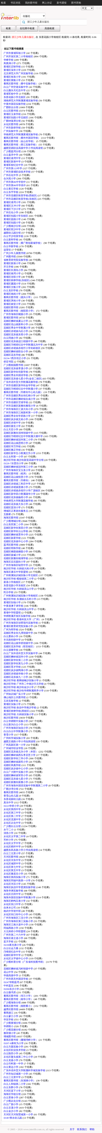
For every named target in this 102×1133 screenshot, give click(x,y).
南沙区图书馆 (11, 717)
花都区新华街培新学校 (16, 371)
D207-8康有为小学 (14, 1043)
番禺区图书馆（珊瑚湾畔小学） (21, 1039)
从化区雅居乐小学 (14, 873)
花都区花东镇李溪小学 (16, 368)
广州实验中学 (11, 131)
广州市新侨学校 (12, 127)
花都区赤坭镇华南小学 (16, 673)
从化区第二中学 (12, 816)
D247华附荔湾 (12, 982)
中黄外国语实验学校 (15, 103)
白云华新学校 (11, 246)
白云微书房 (10, 992)
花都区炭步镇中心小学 (16, 768)
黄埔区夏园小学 (12, 283)
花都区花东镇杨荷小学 (16, 497)
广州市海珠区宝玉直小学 (17, 470)
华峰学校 (9, 59)
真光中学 (9, 802)
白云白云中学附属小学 (16, 731)
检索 (3, 2)
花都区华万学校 (12, 446)
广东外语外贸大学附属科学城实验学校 (25, 1070)
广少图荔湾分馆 (12, 151)
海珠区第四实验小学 (15, 877)
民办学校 (9, 592)
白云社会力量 (11, 948)
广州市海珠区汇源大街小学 (19, 409)
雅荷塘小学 (10, 1033)
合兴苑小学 (10, 178)
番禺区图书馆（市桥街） (17, 480)
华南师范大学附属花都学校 (19, 500)
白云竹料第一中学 (14, 1063)
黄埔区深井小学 (12, 70)
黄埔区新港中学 (12, 161)
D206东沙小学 (12, 989)
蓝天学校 (9, 941)
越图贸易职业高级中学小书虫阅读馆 (23, 148)
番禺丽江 (9, 1012)
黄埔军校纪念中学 (14, 165)
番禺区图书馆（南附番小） (19, 1006)
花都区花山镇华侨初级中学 (19, 643)
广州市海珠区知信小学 (16, 727)
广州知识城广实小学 (15, 694)
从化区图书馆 (11, 124)
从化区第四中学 (12, 809)
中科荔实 (9, 985)
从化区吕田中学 (12, 894)
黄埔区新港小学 (12, 263)
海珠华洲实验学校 (14, 890)
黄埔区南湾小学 (12, 273)
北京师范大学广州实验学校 (19, 73)
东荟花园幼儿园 (12, 799)
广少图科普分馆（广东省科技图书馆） (25, 961)
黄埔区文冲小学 (12, 205)
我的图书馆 (31, 2)
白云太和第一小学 (14, 456)
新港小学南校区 (12, 582)
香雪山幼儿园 (11, 795)
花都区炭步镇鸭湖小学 (16, 670)
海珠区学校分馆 (12, 1094)
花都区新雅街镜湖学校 (16, 558)
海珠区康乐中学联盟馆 (16, 571)
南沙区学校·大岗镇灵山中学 (19, 609)
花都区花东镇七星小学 (16, 778)
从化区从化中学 (12, 822)
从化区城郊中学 (12, 863)
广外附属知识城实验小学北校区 (21, 575)
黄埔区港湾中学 (12, 158)
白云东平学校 (11, 192)
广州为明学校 (11, 629)
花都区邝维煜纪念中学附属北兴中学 (23, 344)
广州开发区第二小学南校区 (19, 56)
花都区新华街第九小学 (16, 663)
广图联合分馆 (11, 107)
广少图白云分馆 (12, 826)
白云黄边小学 (11, 1067)
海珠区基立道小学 (14, 938)
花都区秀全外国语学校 (16, 375)
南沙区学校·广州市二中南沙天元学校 (24, 683)
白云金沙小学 (11, 1111)
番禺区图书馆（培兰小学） (19, 995)
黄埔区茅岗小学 (12, 300)
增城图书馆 (10, 1036)
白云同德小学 (11, 337)
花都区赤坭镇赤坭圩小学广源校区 (22, 490)
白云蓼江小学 (11, 1016)
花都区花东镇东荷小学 (16, 334)
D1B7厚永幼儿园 (13, 1117)
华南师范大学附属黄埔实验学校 (21, 134)
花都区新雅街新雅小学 (16, 782)
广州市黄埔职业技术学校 (17, 171)
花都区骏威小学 (12, 555)
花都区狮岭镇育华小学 (16, 534)
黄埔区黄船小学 (12, 80)
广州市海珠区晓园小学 (16, 314)
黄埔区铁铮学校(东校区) (17, 280)
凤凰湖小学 (10, 63)
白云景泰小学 (11, 1097)
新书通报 (61, 2)
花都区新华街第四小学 (16, 527)
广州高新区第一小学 (15, 744)
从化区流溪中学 (12, 819)
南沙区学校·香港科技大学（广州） (23, 619)
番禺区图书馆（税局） (16, 473)
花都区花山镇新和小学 (16, 324)
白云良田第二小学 (14, 524)
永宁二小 (9, 829)
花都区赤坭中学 (12, 422)
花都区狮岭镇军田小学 (16, 775)
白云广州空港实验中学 (16, 87)
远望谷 (8, 249)
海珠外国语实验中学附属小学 (20, 897)
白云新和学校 (11, 239)
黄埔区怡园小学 (12, 222)
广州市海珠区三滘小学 (16, 917)
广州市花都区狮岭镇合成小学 (20, 399)
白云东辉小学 (11, 1087)
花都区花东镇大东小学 (16, 504)
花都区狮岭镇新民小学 (16, 761)
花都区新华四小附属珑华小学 (20, 493)
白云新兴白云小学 (14, 724)
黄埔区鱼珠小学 (12, 76)
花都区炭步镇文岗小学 (16, 419)
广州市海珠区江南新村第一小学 (21, 412)
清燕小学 (9, 833)
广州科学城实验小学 (15, 738)
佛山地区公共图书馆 (15, 697)
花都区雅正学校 (12, 449)
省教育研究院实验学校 (16, 259)
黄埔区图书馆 (11, 317)
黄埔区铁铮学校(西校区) (17, 710)
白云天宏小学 (11, 429)
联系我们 (82, 1129)
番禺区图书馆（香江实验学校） (21, 144)
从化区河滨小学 (12, 883)
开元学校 (9, 266)
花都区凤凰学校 (12, 765)
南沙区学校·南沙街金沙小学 (19, 687)
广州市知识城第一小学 (16, 1073)
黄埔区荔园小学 (12, 219)
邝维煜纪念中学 (12, 951)
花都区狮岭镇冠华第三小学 (19, 466)
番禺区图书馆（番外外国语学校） (22, 137)
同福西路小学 (11, 928)
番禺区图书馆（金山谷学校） (20, 141)
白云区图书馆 (11, 110)
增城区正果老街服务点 (16, 510)
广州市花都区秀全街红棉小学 (20, 395)
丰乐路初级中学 (12, 639)
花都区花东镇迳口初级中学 (19, 341)
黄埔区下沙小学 (12, 209)
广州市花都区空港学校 (16, 402)
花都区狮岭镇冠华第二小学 (19, 439)
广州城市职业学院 (14, 748)
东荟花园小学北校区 (15, 97)
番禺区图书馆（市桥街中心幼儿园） (23, 392)
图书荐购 (76, 2)
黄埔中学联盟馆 (12, 612)
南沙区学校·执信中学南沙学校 (20, 707)
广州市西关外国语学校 (16, 978)
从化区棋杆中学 (12, 846)
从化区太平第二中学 (15, 836)
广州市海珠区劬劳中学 (16, 565)
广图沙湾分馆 (11, 788)
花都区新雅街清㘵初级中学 (19, 432)
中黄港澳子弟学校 (14, 605)
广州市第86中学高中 (15, 185)
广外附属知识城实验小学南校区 (21, 595)
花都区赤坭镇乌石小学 (16, 331)
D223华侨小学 (12, 805)
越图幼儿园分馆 (12, 232)
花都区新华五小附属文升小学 (20, 453)
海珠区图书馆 (11, 517)
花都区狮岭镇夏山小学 (16, 321)
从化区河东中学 (12, 860)
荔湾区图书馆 (11, 544)
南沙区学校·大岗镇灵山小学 (19, 588)
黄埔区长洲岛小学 (14, 270)
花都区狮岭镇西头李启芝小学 (20, 755)
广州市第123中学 (13, 168)
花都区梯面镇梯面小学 (16, 551)
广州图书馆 (10, 256)
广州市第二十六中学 (15, 934)
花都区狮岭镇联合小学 (16, 351)
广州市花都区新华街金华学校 (20, 385)
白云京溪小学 (11, 1107)
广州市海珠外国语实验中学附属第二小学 (26, 785)
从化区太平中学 (12, 843)
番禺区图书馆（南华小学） (19, 999)
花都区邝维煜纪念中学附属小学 (21, 388)
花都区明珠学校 (12, 548)
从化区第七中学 (12, 866)
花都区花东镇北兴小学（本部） (21, 751)
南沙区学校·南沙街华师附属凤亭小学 (24, 690)
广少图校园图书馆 (14, 365)
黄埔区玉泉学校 (12, 114)
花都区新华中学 (12, 955)
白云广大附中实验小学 (16, 772)
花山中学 (9, 972)
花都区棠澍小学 (12, 507)
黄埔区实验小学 (12, 704)
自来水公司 (10, 907)
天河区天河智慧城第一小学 (19, 1114)
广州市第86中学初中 (15, 181)
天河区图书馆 (11, 856)
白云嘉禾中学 (11, 154)
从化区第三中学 (12, 812)
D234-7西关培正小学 (15, 358)
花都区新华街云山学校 (16, 531)
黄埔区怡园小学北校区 (16, 117)
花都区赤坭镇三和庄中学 (17, 483)
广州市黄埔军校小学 (15, 53)
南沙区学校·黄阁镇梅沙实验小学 (21, 680)
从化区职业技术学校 (15, 1050)
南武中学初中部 (12, 911)
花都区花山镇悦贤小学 (16, 477)
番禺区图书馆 (11, 792)
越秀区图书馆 (11, 1009)
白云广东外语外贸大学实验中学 (21, 653)
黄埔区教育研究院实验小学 (19, 626)
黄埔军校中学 (11, 93)
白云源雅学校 (11, 649)
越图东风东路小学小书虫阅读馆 (21, 850)
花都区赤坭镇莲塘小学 (16, 487)
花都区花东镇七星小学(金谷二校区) (23, 378)
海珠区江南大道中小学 (16, 924)
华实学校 (9, 1019)
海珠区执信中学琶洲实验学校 (20, 887)
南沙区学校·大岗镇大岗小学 (19, 568)
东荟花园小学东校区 (15, 585)
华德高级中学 (11, 975)
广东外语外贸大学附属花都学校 (21, 382)
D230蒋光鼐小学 (13, 944)
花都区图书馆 (11, 307)
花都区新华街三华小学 (16, 758)
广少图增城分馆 (12, 521)
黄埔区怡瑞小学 (12, 602)
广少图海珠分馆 (12, 1002)
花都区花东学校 (12, 354)
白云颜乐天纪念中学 (15, 90)
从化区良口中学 (12, 904)
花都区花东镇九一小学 (16, 677)
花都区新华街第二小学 (16, 660)
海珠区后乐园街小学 (15, 561)
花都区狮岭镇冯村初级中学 (19, 968)
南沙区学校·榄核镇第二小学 (19, 578)
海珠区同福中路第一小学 (17, 880)
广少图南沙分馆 (12, 226)
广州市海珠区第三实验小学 (19, 921)
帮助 (92, 1129)
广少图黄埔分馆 (12, 1022)
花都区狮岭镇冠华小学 (16, 656)
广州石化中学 (11, 175)
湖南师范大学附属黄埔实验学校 (21, 100)
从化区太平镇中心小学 (16, 958)
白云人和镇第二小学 (15, 1084)
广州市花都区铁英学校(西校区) (21, 195)
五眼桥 (8, 514)
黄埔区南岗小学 (12, 293)
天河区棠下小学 (12, 1090)
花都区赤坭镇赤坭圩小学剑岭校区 (22, 348)
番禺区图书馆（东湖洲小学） (20, 1080)
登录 (98, 8)
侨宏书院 (9, 361)
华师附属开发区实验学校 (17, 616)
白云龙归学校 (11, 290)
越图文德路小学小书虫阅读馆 (20, 741)
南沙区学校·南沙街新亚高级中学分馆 (24, 460)
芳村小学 (9, 839)
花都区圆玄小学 (12, 426)
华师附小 (9, 1026)
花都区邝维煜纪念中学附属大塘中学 (23, 436)
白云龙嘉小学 (11, 1060)
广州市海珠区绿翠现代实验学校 (21, 622)
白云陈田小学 (11, 1053)
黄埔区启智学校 (12, 66)
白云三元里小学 (12, 853)
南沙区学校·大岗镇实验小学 (19, 714)
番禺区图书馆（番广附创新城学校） (23, 243)
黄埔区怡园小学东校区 (16, 215)
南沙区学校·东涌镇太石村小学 (20, 599)
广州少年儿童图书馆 (15, 253)
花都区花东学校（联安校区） (20, 646)
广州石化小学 (11, 212)
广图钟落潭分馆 (12, 120)
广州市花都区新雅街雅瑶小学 (20, 405)
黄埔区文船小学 (12, 287)
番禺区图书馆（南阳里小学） (20, 310)
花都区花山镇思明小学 (16, 443)
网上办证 (47, 2)
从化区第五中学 (12, 870)
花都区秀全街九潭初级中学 (19, 632)
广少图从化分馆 (12, 1100)
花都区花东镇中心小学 (16, 541)
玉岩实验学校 (11, 700)
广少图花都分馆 (12, 1029)
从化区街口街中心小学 (16, 914)
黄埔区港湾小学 (12, 202)
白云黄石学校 (11, 188)
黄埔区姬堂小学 (12, 304)
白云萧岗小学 (11, 636)
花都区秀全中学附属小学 (17, 327)
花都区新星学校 (12, 538)
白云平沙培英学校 (14, 236)
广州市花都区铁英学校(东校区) (21, 198)
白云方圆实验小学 (14, 1046)
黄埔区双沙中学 (12, 229)
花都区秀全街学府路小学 (17, 415)
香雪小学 (9, 734)
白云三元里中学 (12, 1077)
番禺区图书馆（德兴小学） (19, 297)
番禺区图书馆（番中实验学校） (21, 83)
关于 (72, 1129)
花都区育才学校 (12, 666)
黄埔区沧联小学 (12, 276)
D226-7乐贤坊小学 (14, 463)
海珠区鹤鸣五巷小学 (15, 900)
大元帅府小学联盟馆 (15, 931)
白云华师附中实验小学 (16, 721)
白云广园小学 (11, 1104)
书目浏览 (15, 2)
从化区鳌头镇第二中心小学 (19, 1056)
